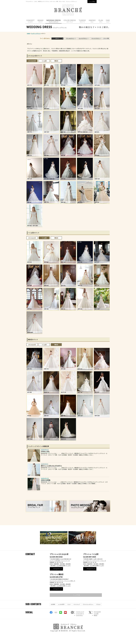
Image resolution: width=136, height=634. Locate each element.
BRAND (40, 21)
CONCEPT (30, 21)
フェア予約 (92, 1)
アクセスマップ (57, 568)
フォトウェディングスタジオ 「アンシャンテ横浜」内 (62, 580)
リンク (69, 604)
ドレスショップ (80, 611)
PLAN (101, 21)
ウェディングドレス (35, 33)
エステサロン (79, 615)
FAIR (108, 21)
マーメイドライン (96, 38)
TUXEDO (82, 21)
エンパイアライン (83, 38)
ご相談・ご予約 (37, 519)
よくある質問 (61, 604)
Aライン (57, 38)
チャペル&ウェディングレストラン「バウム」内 (94, 560)
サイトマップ (77, 604)
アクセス (98, 604)
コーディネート (80, 613)
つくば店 (44, 61)
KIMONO (92, 21)
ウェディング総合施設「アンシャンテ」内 (60, 560)
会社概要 (53, 604)
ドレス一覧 (106, 38)
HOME (28, 33)
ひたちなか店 (32, 61)
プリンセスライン (70, 38)
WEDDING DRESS (53, 21)
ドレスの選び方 (69, 519)
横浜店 (56, 61)
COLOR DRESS (70, 21)
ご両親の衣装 (101, 519)
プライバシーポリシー (88, 604)
